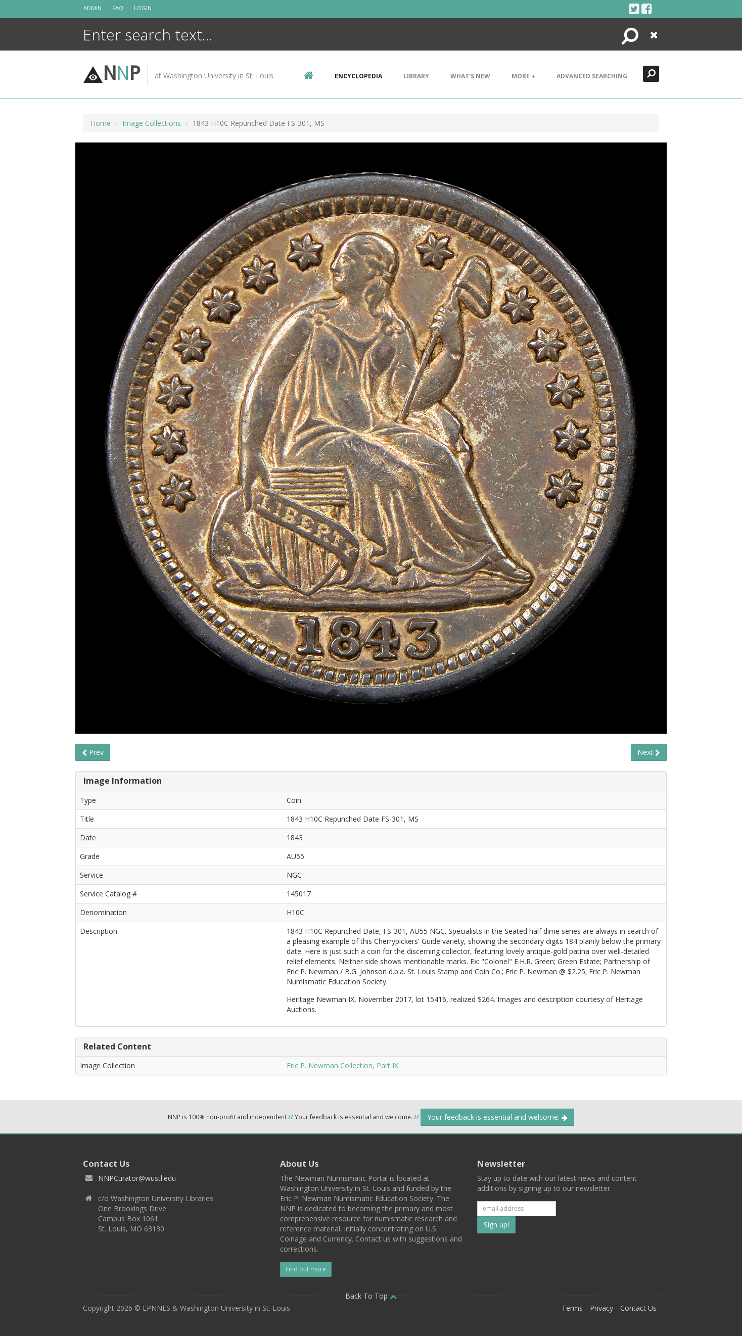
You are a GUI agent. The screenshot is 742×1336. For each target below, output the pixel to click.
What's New (470, 76)
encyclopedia (358, 76)
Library (416, 76)
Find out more (306, 1269)
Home (100, 123)
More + (523, 76)
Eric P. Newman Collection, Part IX (342, 1065)
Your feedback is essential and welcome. (497, 1117)
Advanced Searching (591, 76)
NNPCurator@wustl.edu (137, 1178)
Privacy (601, 1308)
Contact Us (638, 1308)
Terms (572, 1308)
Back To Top (371, 1296)
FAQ (117, 8)
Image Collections (151, 123)
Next (648, 752)
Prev (93, 752)
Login (143, 8)
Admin (92, 8)
